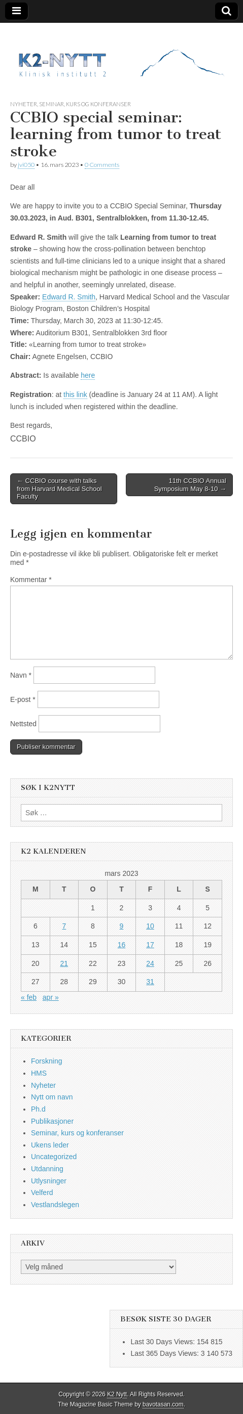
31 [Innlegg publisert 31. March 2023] (150, 982)
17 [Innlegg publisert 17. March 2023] (150, 945)
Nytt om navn (52, 1097)
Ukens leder (50, 1145)
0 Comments (102, 164)
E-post (23, 699)
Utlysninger (48, 1181)
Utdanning (47, 1169)
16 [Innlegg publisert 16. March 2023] (122, 945)
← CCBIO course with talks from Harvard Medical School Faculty (59, 488)
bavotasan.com (163, 1404)
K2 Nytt (117, 1394)
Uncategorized (54, 1157)
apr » (51, 997)
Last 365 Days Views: (165, 1353)
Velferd (42, 1192)
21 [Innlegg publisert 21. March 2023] (64, 963)
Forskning (46, 1061)
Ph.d (38, 1109)
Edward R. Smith (68, 297)
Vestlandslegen (55, 1205)
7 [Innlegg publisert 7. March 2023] (64, 926)
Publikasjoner (52, 1121)
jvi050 (26, 164)
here (88, 375)
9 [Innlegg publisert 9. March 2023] (122, 926)
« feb (29, 997)
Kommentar (31, 580)
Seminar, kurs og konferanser (85, 104)
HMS (39, 1073)
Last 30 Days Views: (163, 1342)
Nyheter (23, 104)
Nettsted (23, 724)
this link (75, 394)
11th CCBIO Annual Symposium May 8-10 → (190, 485)
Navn (20, 675)
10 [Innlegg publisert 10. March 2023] (150, 926)
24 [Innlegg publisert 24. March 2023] (150, 963)
